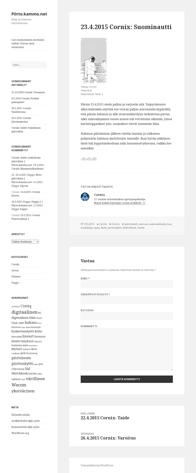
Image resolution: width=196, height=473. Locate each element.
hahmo (31, 322)
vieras (15, 270)
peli (23, 353)
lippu (97, 227)
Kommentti (89, 326)
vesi (23, 379)
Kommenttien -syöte (25, 427)
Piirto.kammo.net (29, 14)
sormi (32, 373)
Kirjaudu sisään (20, 414)
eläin (32, 318)
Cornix (15, 264)
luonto (16, 341)
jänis (23, 327)
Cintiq (26, 305)
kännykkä (16, 336)
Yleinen (15, 276)
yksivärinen (23, 391)
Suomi (141, 227)
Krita (38, 331)
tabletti (15, 379)
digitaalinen (24, 312)
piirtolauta (21, 357)
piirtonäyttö (22, 363)
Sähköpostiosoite (95, 294)
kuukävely (86, 227)
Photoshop (32, 353)
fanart (39, 318)
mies (25, 345)
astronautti (131, 224)
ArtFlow (15, 306)
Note (34, 349)
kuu (169, 224)
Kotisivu (87, 310)
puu (41, 364)
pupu (36, 364)
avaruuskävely (157, 224)
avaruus (143, 224)
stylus (39, 373)
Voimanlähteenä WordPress (97, 465)
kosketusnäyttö (22, 331)
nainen (27, 349)
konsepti (36, 327)
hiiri (39, 323)
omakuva (15, 353)
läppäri (38, 341)
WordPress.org (20, 433)
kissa (28, 327)
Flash (14, 323)
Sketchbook (19, 373)
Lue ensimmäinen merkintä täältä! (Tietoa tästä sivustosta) (27, 43)
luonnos (39, 336)
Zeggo (15, 282)
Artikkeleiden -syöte (25, 421)
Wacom (18, 385)
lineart (28, 336)
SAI (27, 368)
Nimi (85, 278)
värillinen (35, 378)
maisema (16, 345)
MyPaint (16, 349)
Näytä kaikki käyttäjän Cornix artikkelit (118, 203)
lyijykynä (27, 341)
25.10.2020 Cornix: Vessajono (28, 92)
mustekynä (33, 345)
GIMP (21, 322)
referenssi (17, 369)
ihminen (16, 327)
